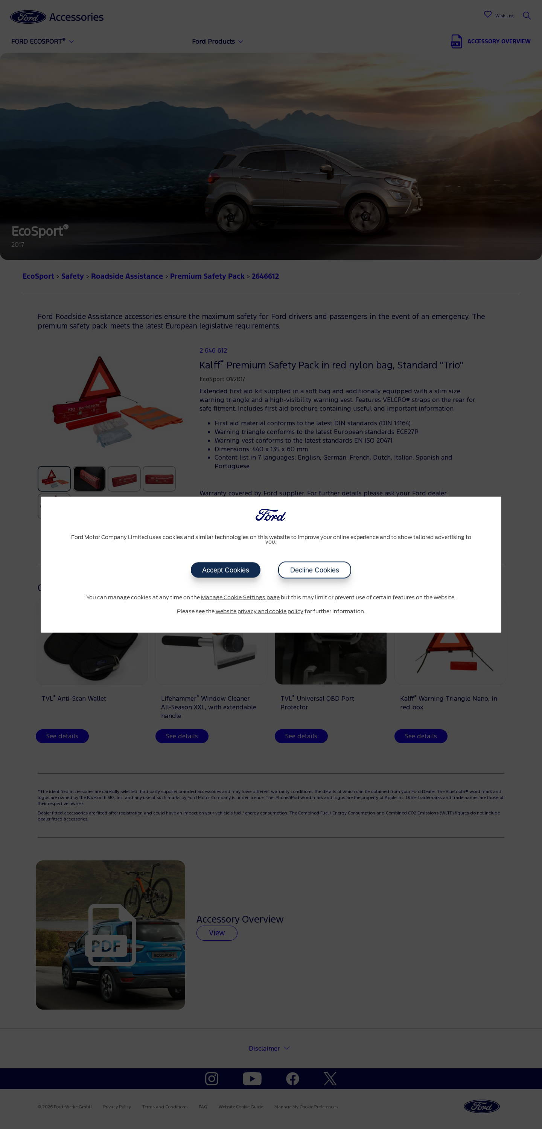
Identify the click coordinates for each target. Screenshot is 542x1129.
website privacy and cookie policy (259, 611)
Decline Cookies (314, 570)
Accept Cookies (225, 570)
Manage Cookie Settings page (240, 597)
